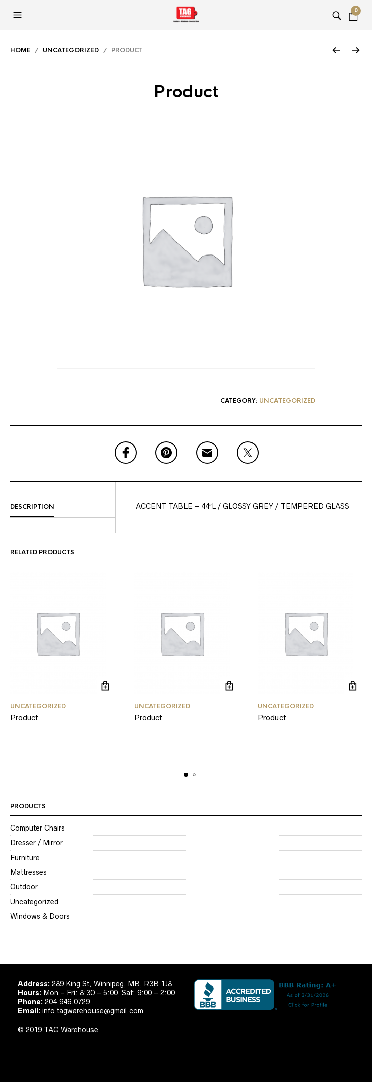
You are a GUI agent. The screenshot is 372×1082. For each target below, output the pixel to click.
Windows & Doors (40, 916)
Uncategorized (71, 50)
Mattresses (28, 872)
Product (24, 717)
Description (32, 507)
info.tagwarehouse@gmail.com (92, 1011)
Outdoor (24, 887)
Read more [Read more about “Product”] (105, 685)
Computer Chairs (37, 828)
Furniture (25, 858)
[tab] (62, 507)
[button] (19, 15)
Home (20, 50)
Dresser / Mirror (36, 843)
